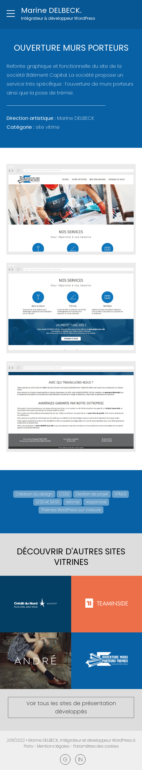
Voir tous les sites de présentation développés (71, 707)
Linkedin (80, 759)
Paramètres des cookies (96, 746)
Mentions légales (53, 746)
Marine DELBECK (43, 740)
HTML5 (120, 494)
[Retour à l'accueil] (58, 14)
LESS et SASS (47, 502)
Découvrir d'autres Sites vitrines (71, 557)
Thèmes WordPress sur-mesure (71, 510)
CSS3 (64, 494)
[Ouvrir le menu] (10, 14)
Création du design (34, 494)
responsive (96, 502)
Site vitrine (48, 126)
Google (65, 759)
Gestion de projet (92, 494)
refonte (72, 502)
